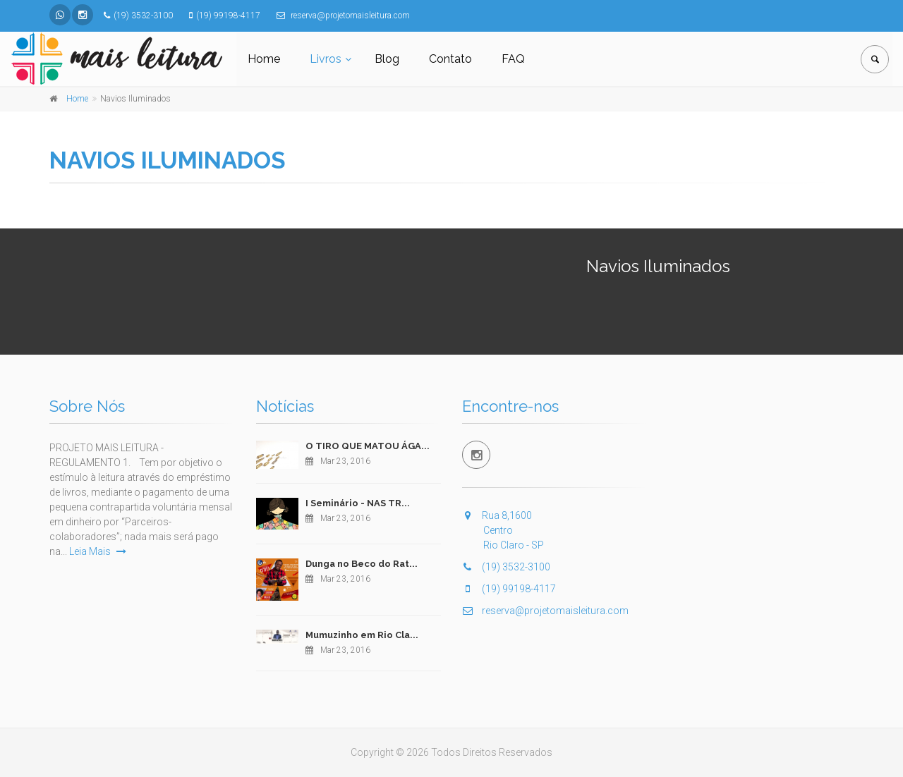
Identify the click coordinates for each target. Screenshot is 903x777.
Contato (450, 59)
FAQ (513, 59)
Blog (387, 59)
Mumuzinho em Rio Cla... (361, 635)
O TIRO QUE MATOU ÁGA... (367, 446)
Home (264, 59)
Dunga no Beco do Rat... (361, 563)
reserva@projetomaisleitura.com (545, 610)
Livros (325, 59)
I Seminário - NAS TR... (357, 503)
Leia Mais (97, 551)
